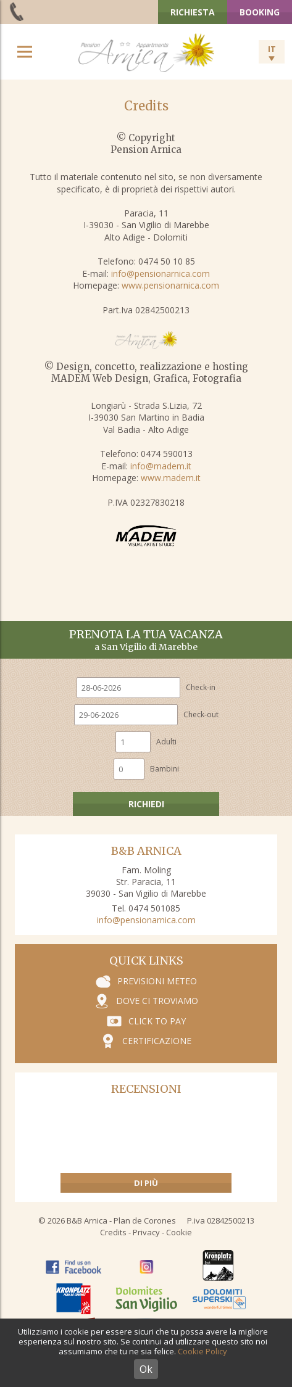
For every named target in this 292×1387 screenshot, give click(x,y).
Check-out (201, 714)
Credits (113, 1232)
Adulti (166, 741)
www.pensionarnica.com (170, 285)
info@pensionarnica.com (160, 273)
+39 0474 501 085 (17, 11)
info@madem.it (160, 466)
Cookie (179, 1232)
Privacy (146, 1232)
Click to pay (157, 1021)
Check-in (200, 687)
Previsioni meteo (157, 981)
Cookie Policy (202, 1351)
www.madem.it (171, 478)
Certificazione (156, 1041)
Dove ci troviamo (157, 1000)
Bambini (164, 768)
